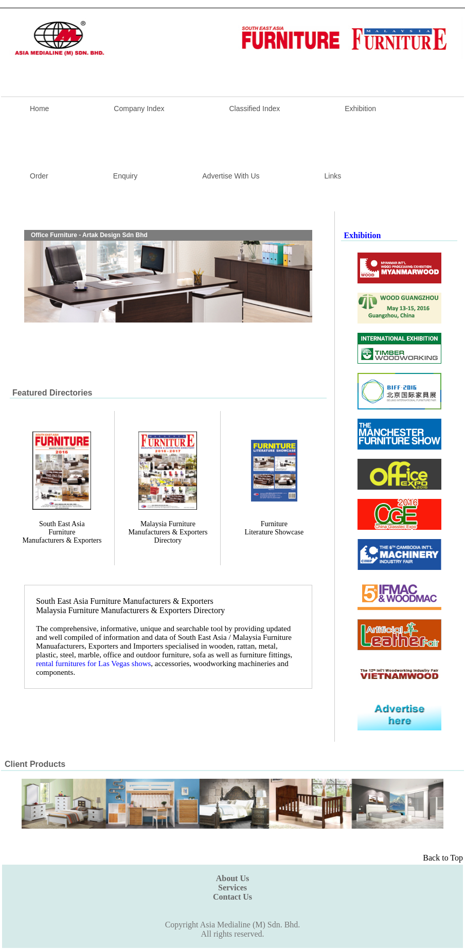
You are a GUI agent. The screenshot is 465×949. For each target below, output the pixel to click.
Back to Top (443, 857)
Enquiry (125, 176)
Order (39, 176)
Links (333, 176)
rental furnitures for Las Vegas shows (93, 663)
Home (39, 108)
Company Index (139, 108)
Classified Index (254, 108)
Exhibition (360, 108)
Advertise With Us (230, 176)
